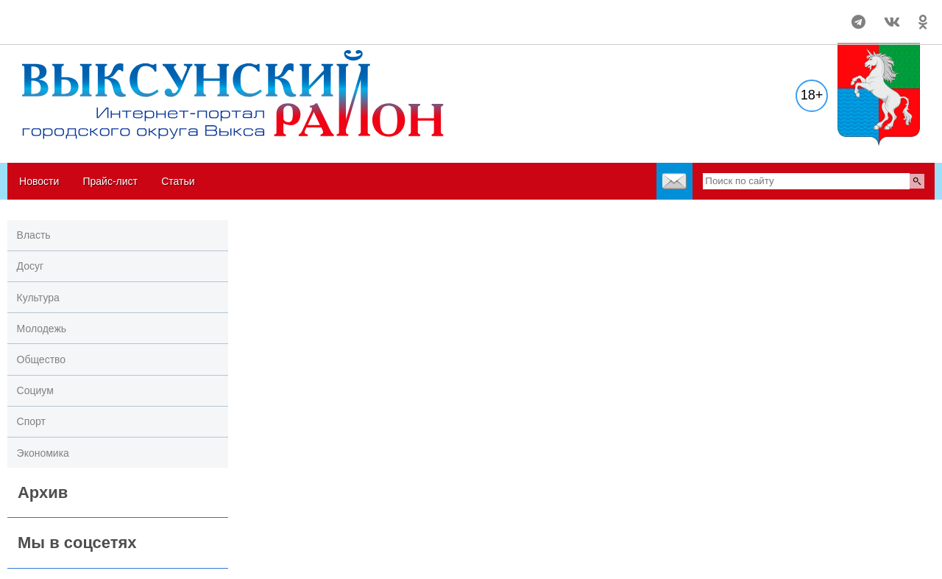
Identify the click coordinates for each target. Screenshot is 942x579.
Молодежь (42, 328)
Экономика (43, 453)
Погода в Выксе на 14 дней (62, 15)
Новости (39, 181)
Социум (35, 390)
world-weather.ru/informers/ (63, 29)
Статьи (177, 181)
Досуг (30, 266)
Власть (34, 235)
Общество (41, 359)
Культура (38, 297)
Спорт (31, 421)
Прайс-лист (110, 181)
